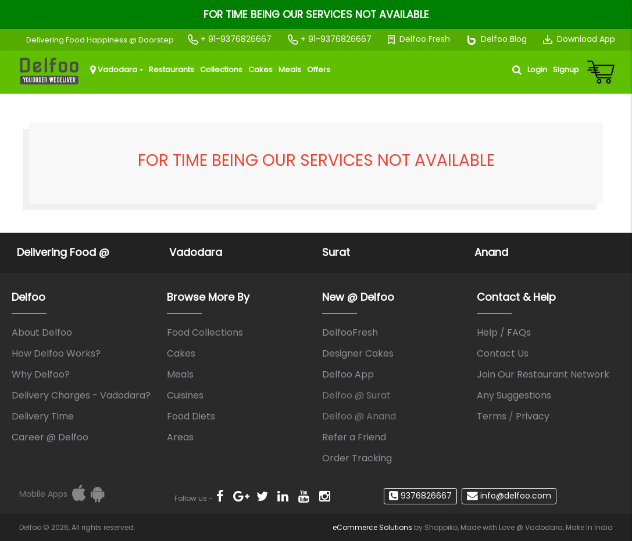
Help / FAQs (504, 332)
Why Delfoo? (41, 374)
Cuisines (185, 395)
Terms (491, 416)
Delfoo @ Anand (359, 416)
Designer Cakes (358, 353)
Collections (221, 69)
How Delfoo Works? (56, 353)
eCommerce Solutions (372, 527)
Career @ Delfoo (50, 437)
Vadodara (113, 69)
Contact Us (503, 353)
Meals (289, 69)
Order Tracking (357, 458)
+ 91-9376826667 (230, 39)
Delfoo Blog (496, 39)
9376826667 (420, 495)
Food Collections (205, 332)
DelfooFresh (350, 332)
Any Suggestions (514, 395)
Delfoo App (348, 374)
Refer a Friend (354, 437)
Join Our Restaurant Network (543, 374)
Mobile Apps (43, 494)
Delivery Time (43, 416)
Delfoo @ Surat (356, 395)
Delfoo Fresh (419, 39)
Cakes (260, 69)
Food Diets (191, 416)
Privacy (532, 416)
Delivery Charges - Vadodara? (81, 395)
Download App (579, 39)
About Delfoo (42, 332)
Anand (491, 252)
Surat (336, 252)
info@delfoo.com (509, 495)
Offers (318, 69)
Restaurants (171, 69)
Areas (180, 437)
